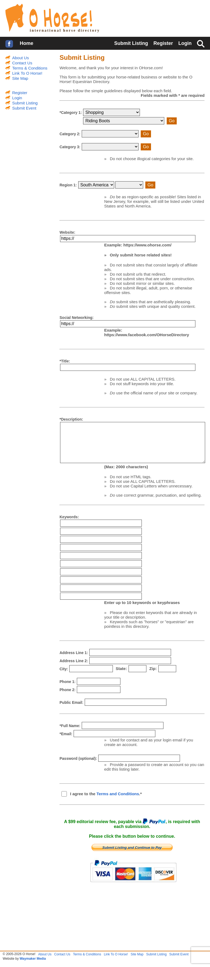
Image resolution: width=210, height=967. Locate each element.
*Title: (65, 361)
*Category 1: (71, 114)
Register (163, 43)
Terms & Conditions (29, 68)
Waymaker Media (32, 959)
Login (185, 43)
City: (64, 669)
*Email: (66, 734)
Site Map (20, 78)
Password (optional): (78, 758)
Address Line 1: (74, 653)
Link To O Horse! (27, 73)
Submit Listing (131, 43)
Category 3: (70, 149)
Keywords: (69, 517)
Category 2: (70, 136)
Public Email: (71, 702)
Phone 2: (68, 690)
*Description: (71, 419)
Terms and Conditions (118, 793)
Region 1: (68, 187)
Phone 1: (68, 681)
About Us (20, 57)
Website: (67, 232)
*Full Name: (70, 726)
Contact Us (22, 63)
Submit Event (24, 108)
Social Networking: (77, 317)
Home (26, 43)
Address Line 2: (74, 661)
